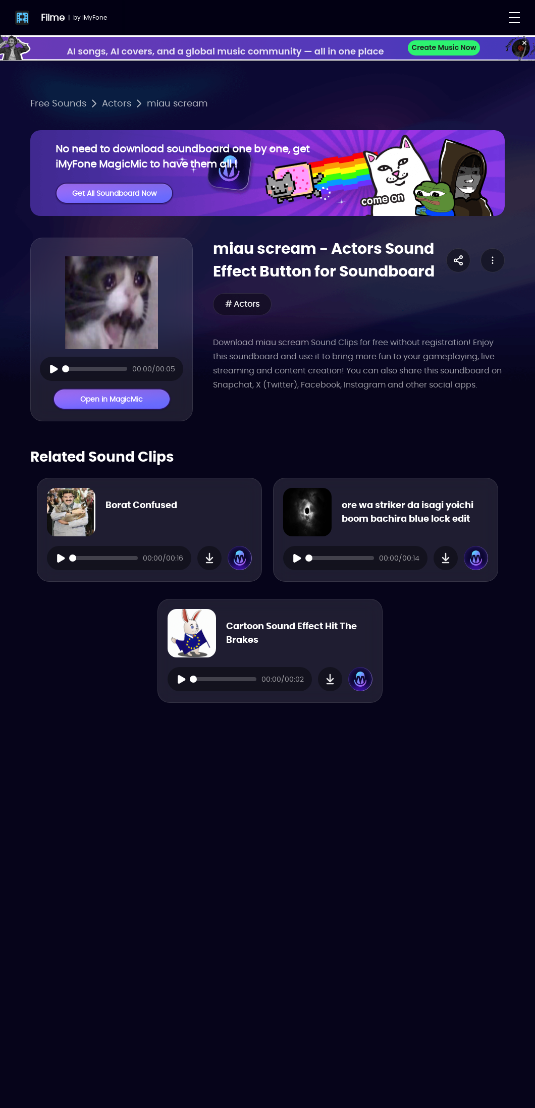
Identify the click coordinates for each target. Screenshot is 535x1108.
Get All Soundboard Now (114, 193)
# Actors (242, 304)
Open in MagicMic (111, 399)
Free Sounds (58, 103)
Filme (53, 17)
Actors (116, 103)
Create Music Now (443, 47)
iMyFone (94, 17)
